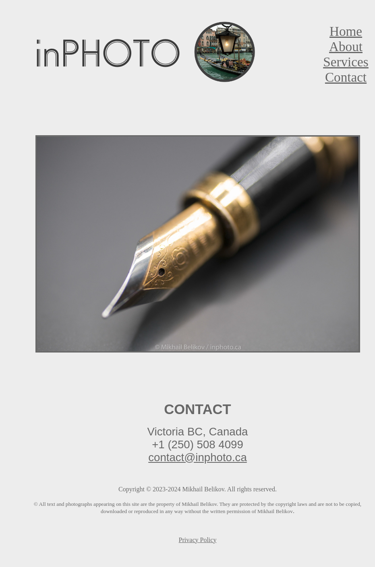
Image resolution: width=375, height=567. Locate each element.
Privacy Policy (198, 539)
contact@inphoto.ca (197, 457)
